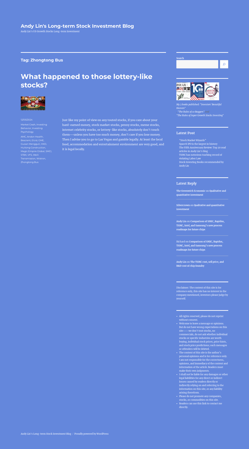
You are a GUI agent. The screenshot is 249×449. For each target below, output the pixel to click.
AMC (23, 136)
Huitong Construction (33, 147)
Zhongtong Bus (29, 162)
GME (41, 140)
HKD (43, 144)
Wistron (40, 158)
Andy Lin (181, 221)
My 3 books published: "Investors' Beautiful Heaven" (199, 106)
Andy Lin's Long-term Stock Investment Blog (77, 26)
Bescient (26, 140)
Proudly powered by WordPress (91, 433)
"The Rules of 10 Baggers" (191, 111)
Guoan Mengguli (30, 144)
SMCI (48, 151)
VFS (30, 154)
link (204, 403)
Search (180, 58)
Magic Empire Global (33, 151)
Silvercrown (183, 205)
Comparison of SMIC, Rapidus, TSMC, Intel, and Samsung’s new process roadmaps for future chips (200, 225)
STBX (24, 154)
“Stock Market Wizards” (192, 140)
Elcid (34, 140)
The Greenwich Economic (190, 190)
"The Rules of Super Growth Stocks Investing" (200, 115)
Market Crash (28, 124)
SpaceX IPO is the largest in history (198, 144)
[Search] (224, 64)
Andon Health (35, 136)
